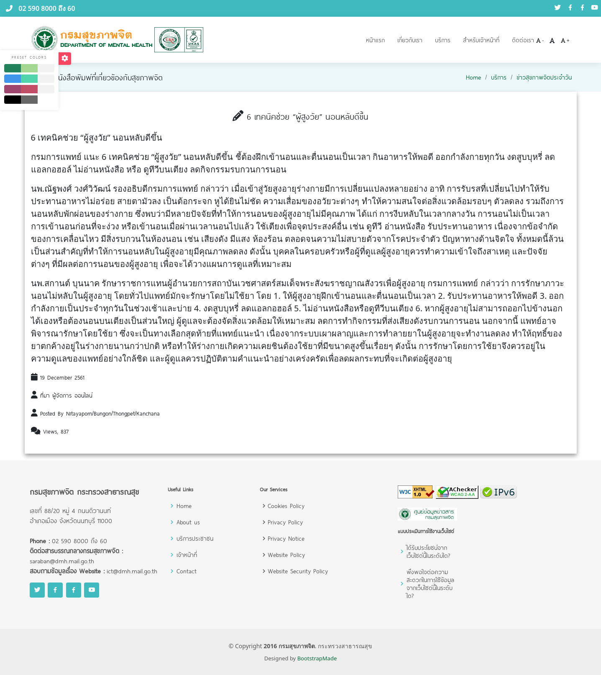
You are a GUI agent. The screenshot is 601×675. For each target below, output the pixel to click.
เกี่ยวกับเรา (409, 39)
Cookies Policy (286, 506)
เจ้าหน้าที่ (186, 555)
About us (188, 522)
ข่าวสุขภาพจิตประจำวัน (544, 77)
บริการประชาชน (194, 538)
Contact (186, 571)
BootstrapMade (317, 658)
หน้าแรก (375, 39)
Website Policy (286, 555)
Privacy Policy (285, 522)
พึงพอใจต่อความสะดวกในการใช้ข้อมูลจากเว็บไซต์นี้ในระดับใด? (430, 584)
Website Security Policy (298, 571)
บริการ (442, 39)
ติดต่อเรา (523, 39)
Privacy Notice (286, 538)
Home (473, 77)
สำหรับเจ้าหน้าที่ (481, 39)
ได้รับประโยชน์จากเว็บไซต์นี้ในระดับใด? (428, 552)
